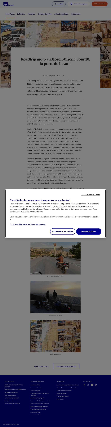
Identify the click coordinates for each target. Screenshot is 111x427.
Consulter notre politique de (29, 225)
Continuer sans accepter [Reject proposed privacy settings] (90, 194)
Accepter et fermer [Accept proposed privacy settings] (88, 231)
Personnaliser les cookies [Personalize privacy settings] (62, 231)
